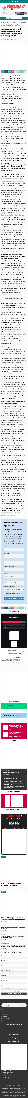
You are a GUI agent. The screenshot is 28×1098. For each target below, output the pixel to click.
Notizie (9, 22)
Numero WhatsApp (9, 566)
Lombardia (20, 624)
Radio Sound (11, 715)
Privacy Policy (18, 1095)
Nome (5, 547)
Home (2, 1009)
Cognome (6, 553)
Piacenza (8, 624)
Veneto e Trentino (19, 627)
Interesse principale (9, 586)
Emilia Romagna (8, 627)
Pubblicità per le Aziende (6, 1018)
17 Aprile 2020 (5, 39)
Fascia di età (7, 580)
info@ (8, 1077)
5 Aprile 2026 (5, 887)
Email (5, 560)
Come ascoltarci (4, 1014)
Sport (14, 741)
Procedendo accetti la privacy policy (11, 991)
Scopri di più (6, 1079)
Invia (16, 707)
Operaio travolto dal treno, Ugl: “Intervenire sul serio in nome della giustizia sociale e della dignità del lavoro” (13, 945)
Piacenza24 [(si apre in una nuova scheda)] (18, 715)
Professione (7, 573)
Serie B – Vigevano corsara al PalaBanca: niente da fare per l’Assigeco (11, 772)
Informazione (4, 1016)
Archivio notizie (4, 1011)
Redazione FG (13, 39)
